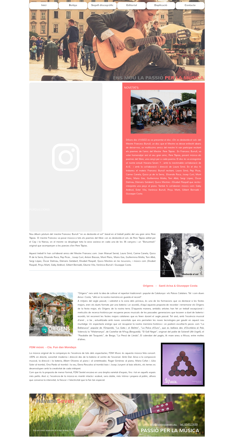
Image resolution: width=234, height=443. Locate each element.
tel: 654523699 (189, 424)
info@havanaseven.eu (163, 424)
